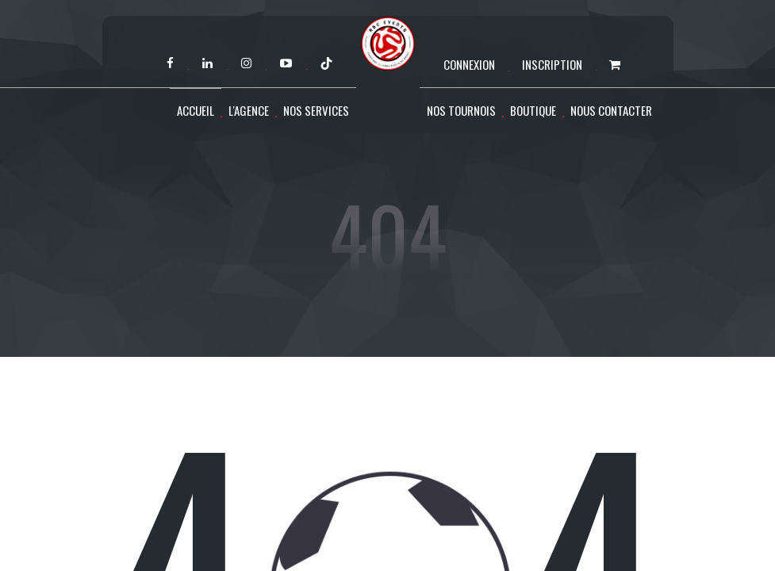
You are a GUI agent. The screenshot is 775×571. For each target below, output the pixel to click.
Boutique (533, 110)
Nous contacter (611, 110)
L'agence (248, 110)
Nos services (316, 110)
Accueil (195, 110)
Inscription (552, 64)
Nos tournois (461, 110)
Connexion (469, 64)
